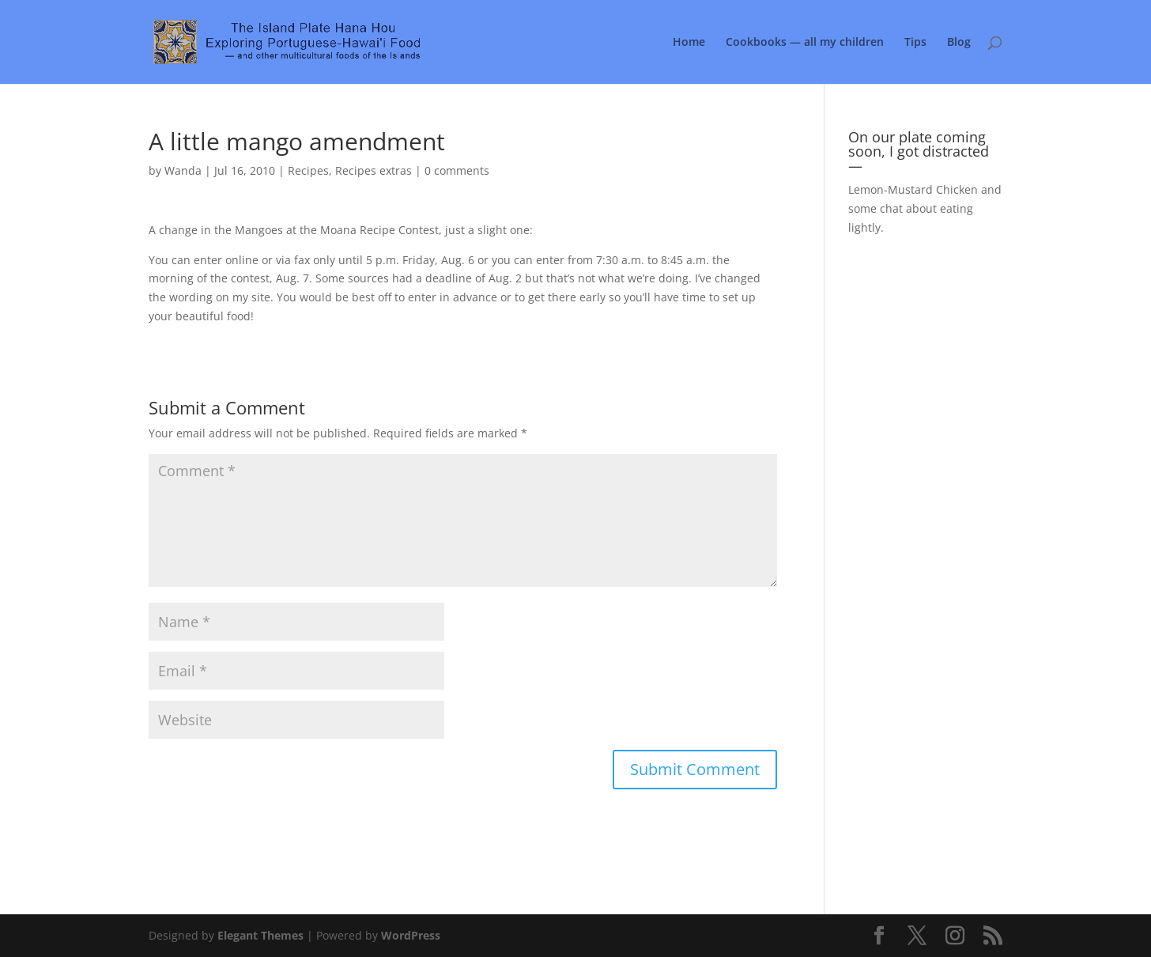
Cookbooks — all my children (805, 42)
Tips (915, 42)
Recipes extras (373, 170)
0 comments (457, 170)
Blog (959, 42)
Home (689, 42)
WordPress (410, 935)
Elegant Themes (260, 935)
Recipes (308, 170)
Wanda (183, 170)
